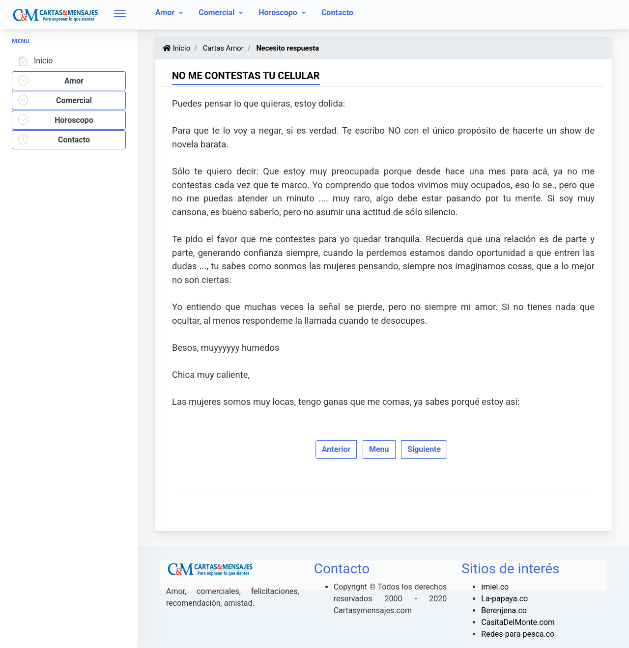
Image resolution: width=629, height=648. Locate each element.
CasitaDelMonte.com (517, 622)
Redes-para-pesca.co (517, 634)
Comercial (217, 12)
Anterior (336, 449)
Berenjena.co (504, 610)
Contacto (337, 12)
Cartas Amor (222, 48)
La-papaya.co (504, 598)
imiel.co (495, 587)
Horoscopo (278, 12)
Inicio (33, 61)
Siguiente (424, 449)
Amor (165, 12)
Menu (379, 449)
